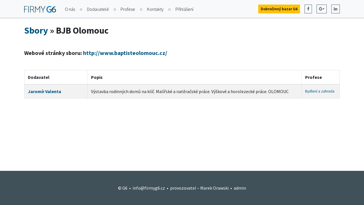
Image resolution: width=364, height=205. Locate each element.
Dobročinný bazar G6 (279, 8)
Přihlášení (184, 9)
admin (240, 188)
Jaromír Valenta (44, 91)
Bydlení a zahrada (319, 91)
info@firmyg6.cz (149, 188)
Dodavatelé (98, 9)
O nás (70, 9)
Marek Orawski (214, 188)
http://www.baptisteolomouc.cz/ (125, 52)
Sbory (36, 30)
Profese (128, 9)
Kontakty (155, 9)
